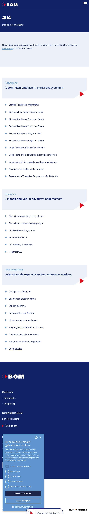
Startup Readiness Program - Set (25, 133)
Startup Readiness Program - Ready (26, 119)
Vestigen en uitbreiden (19, 292)
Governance (7, 485)
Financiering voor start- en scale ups (26, 216)
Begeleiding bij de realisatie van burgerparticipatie (33, 162)
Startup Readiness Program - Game (26, 126)
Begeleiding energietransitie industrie (27, 148)
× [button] (40, 438)
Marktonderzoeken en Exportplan (25, 342)
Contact (8, 449)
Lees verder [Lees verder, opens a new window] (21, 460)
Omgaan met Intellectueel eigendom (26, 169)
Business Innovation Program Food (26, 112)
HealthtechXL (15, 252)
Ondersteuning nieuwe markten (24, 334)
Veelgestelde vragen (14, 443)
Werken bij (9, 404)
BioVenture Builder (18, 237)
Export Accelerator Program (22, 299)
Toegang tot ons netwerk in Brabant (26, 327)
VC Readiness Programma (22, 230)
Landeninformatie (17, 306)
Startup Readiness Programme (24, 105)
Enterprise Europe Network (22, 313)
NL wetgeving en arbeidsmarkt (23, 320)
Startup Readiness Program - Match (26, 140)
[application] (44, 501)
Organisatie (10, 398)
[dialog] (23, 472)
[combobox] (36, 437)
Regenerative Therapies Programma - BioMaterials (33, 176)
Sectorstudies (15, 349)
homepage (7, 48)
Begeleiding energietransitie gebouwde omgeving (33, 155)
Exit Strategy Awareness (20, 245)
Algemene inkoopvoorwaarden (14, 489)
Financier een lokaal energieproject (26, 223)
